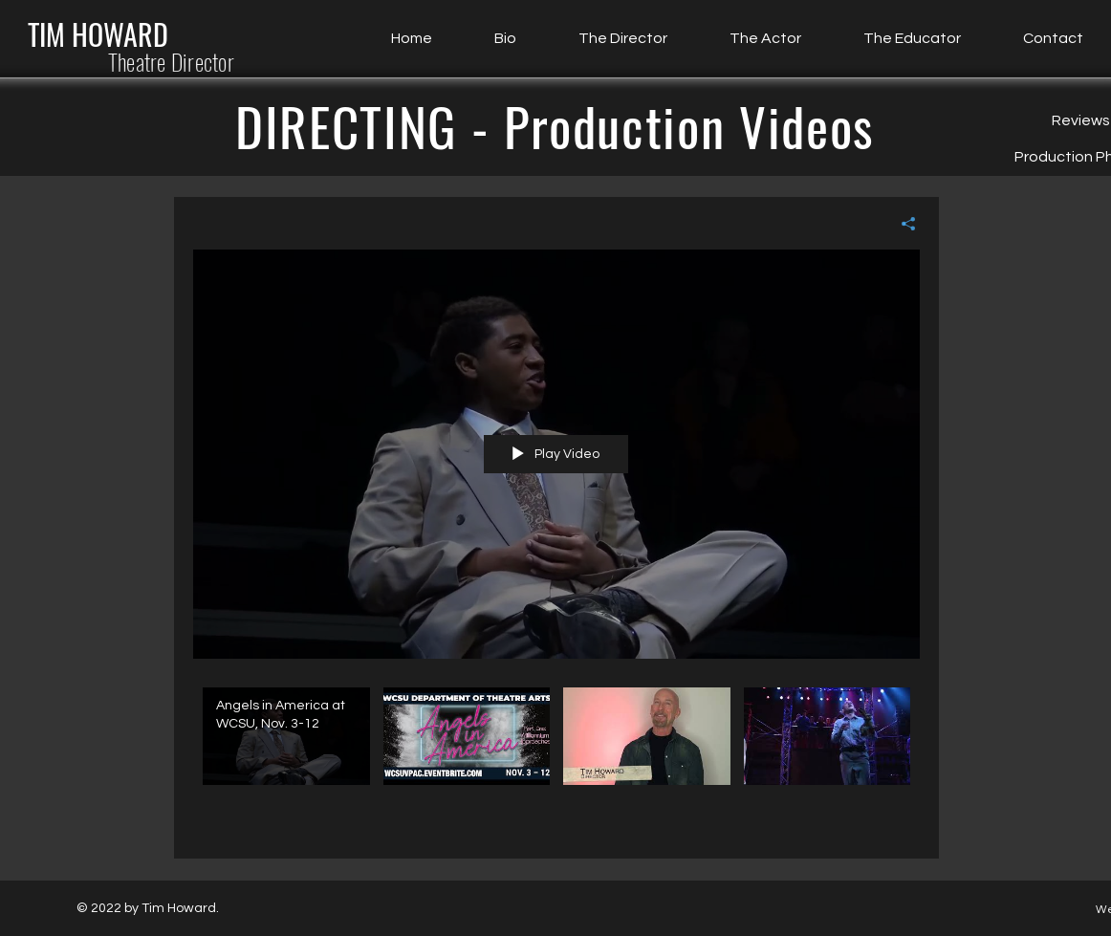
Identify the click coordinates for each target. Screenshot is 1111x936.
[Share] (901, 223)
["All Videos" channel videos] (556, 759)
